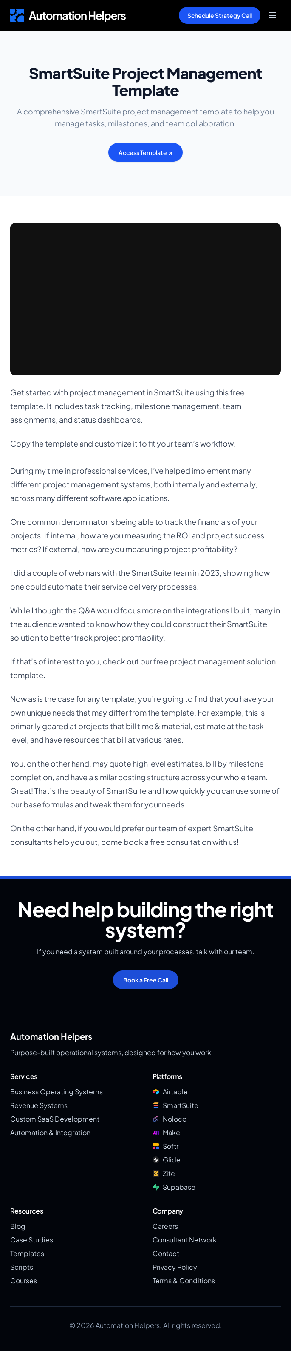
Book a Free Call (145, 980)
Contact (166, 1253)
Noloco (169, 1118)
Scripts (21, 1266)
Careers (165, 1226)
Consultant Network (185, 1239)
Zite (164, 1173)
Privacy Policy (175, 1266)
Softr (165, 1146)
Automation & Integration (50, 1132)
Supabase (174, 1186)
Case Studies (31, 1239)
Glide (167, 1159)
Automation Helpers (51, 1036)
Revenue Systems (39, 1105)
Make (166, 1132)
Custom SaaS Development (54, 1118)
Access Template (145, 152)
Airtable (170, 1091)
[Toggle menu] (272, 15)
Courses (23, 1280)
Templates (27, 1253)
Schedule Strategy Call (219, 15)
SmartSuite (175, 1105)
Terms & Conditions (184, 1280)
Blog (17, 1226)
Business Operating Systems (56, 1091)
